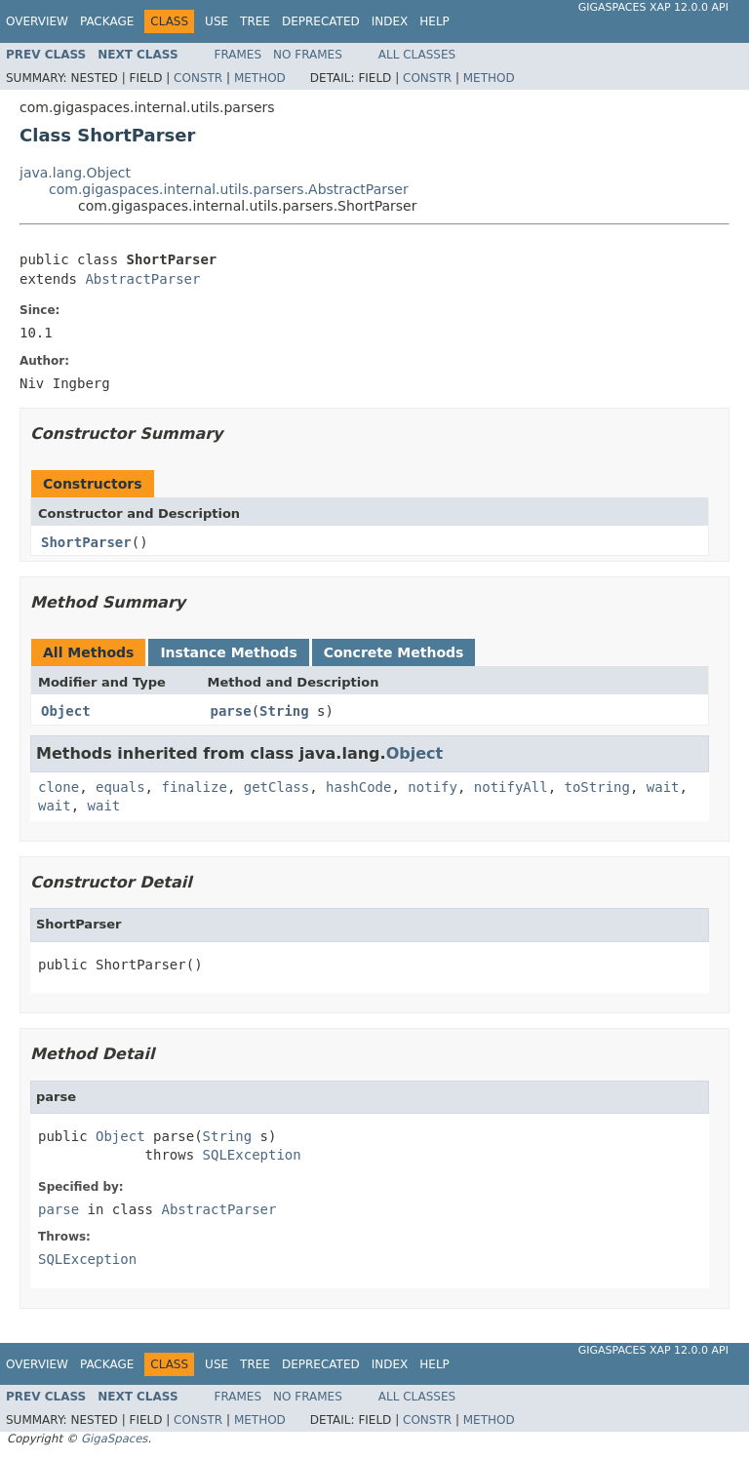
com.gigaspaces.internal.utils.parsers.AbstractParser (229, 189)
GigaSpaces (114, 1438)
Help (434, 21)
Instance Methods (228, 652)
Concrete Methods (394, 652)
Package (107, 21)
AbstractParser (142, 279)
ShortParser (86, 542)
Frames (238, 54)
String (284, 711)
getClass (276, 787)
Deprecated (321, 21)
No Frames (307, 54)
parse (231, 711)
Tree (255, 21)
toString (597, 787)
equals (120, 787)
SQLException (252, 1155)
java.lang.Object (75, 172)
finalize (193, 787)
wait (663, 787)
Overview (37, 21)
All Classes (416, 54)
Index (390, 21)
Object (66, 711)
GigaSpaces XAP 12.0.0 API (653, 7)
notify (432, 787)
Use (216, 21)
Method (260, 78)
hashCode (358, 787)
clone (58, 787)
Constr (198, 78)
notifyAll (511, 787)
